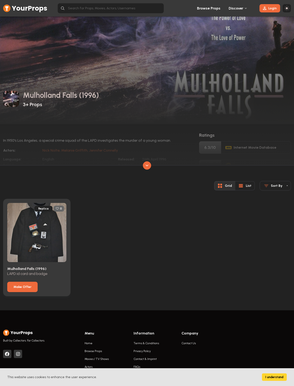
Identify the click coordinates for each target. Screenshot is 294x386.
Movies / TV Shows (97, 359)
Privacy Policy (142, 351)
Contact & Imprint (145, 359)
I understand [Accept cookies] (274, 377)
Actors (89, 367)
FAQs (137, 367)
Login (270, 8)
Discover (236, 8)
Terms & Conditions (146, 343)
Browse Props (208, 8)
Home (88, 343)
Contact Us (189, 343)
